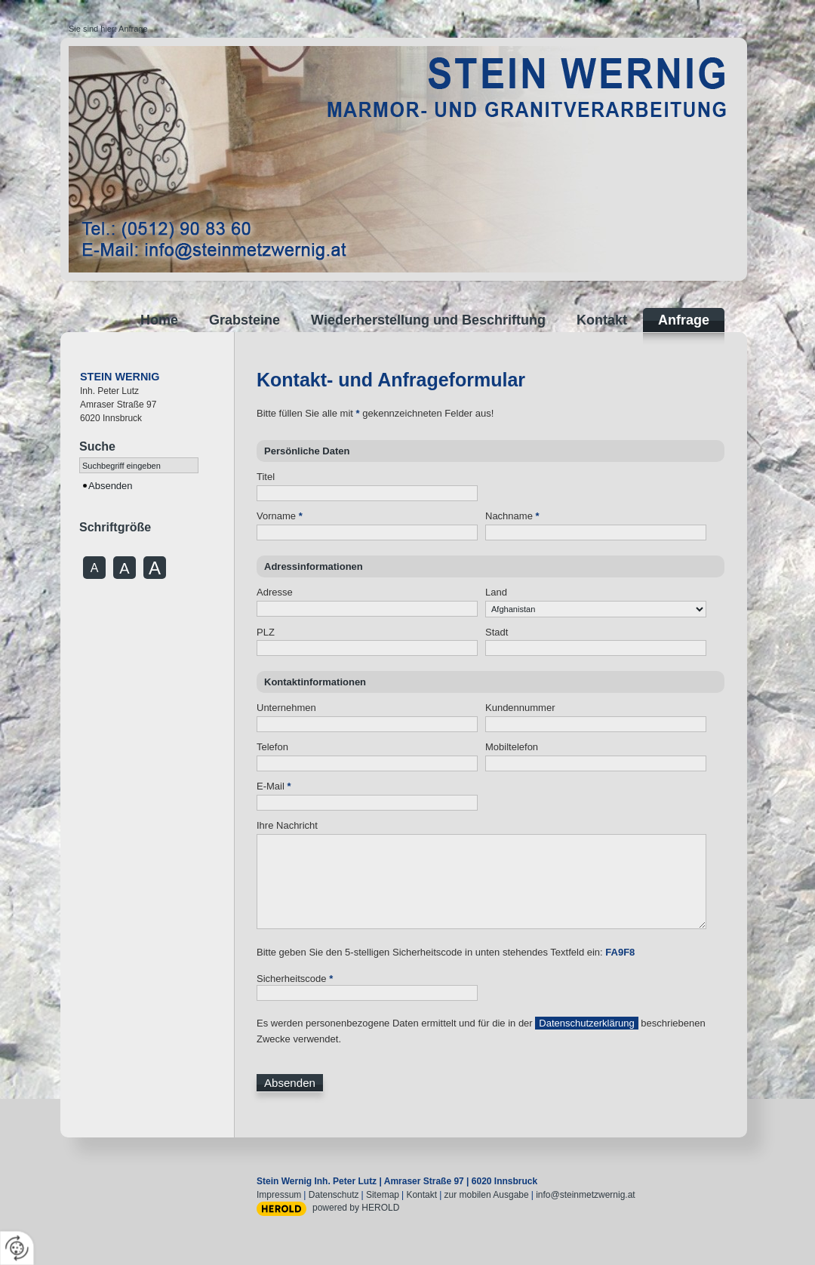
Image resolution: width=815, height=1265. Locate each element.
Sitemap (382, 1195)
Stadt (496, 632)
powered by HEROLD (355, 1207)
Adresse (275, 592)
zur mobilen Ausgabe (486, 1195)
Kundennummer (520, 707)
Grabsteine (244, 320)
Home (159, 320)
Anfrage (133, 28)
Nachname (512, 516)
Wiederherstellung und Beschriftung (428, 320)
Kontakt (602, 320)
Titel (266, 476)
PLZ (266, 632)
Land (496, 592)
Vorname (280, 516)
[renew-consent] (17, 1248)
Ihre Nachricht (287, 825)
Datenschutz (334, 1195)
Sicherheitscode (295, 978)
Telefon (272, 747)
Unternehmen (286, 707)
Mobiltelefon (511, 747)
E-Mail (274, 786)
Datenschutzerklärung (586, 1023)
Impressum (279, 1195)
